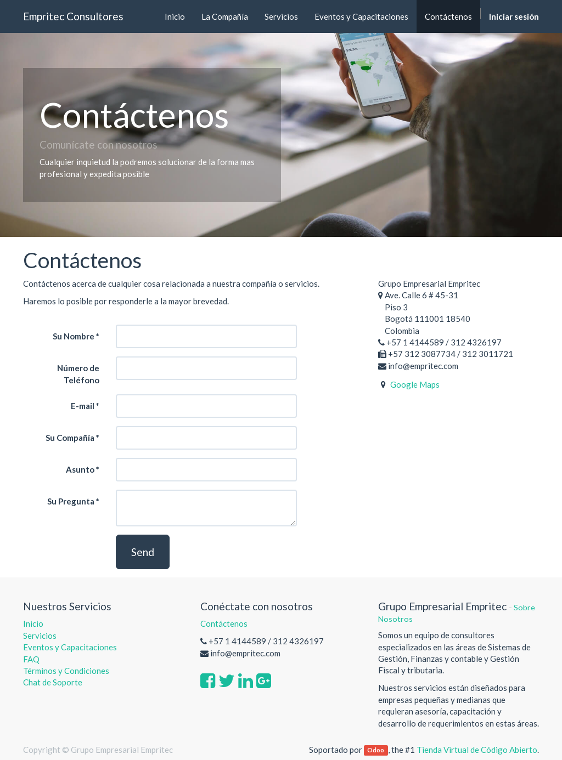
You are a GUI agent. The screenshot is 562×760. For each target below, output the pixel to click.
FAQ (32, 659)
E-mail (82, 406)
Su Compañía (70, 438)
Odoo (375, 750)
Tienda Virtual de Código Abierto (477, 750)
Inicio (33, 623)
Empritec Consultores (73, 16)
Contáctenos (224, 623)
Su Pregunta (70, 501)
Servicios (40, 635)
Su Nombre (73, 336)
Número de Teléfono (78, 373)
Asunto (80, 469)
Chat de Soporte (52, 682)
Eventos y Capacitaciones (70, 647)
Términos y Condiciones (66, 671)
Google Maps (415, 384)
